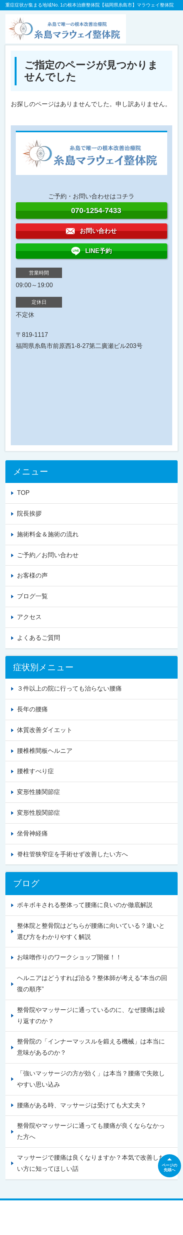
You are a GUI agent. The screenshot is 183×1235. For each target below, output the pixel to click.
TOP (23, 492)
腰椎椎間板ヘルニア (44, 750)
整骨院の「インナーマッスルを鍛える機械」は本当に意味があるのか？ (91, 1047)
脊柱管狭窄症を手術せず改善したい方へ (72, 854)
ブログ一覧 (32, 596)
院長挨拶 (29, 513)
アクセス (29, 617)
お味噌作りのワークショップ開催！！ (69, 957)
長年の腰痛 (32, 709)
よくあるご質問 (38, 637)
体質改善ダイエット (44, 730)
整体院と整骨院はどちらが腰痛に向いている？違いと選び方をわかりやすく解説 (91, 931)
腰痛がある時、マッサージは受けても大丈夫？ (81, 1105)
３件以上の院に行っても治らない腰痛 (69, 688)
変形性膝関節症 (38, 792)
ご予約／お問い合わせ (48, 555)
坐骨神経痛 (32, 833)
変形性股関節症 (38, 812)
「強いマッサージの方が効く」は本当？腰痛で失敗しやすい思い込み (91, 1079)
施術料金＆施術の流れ (48, 534)
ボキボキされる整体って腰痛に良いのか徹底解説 (85, 905)
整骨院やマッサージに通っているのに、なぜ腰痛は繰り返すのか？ (91, 1015)
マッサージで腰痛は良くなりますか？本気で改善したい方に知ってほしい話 (91, 1163)
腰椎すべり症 (35, 771)
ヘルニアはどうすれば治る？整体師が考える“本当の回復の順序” (92, 983)
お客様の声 (32, 575)
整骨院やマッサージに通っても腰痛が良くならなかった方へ (91, 1131)
